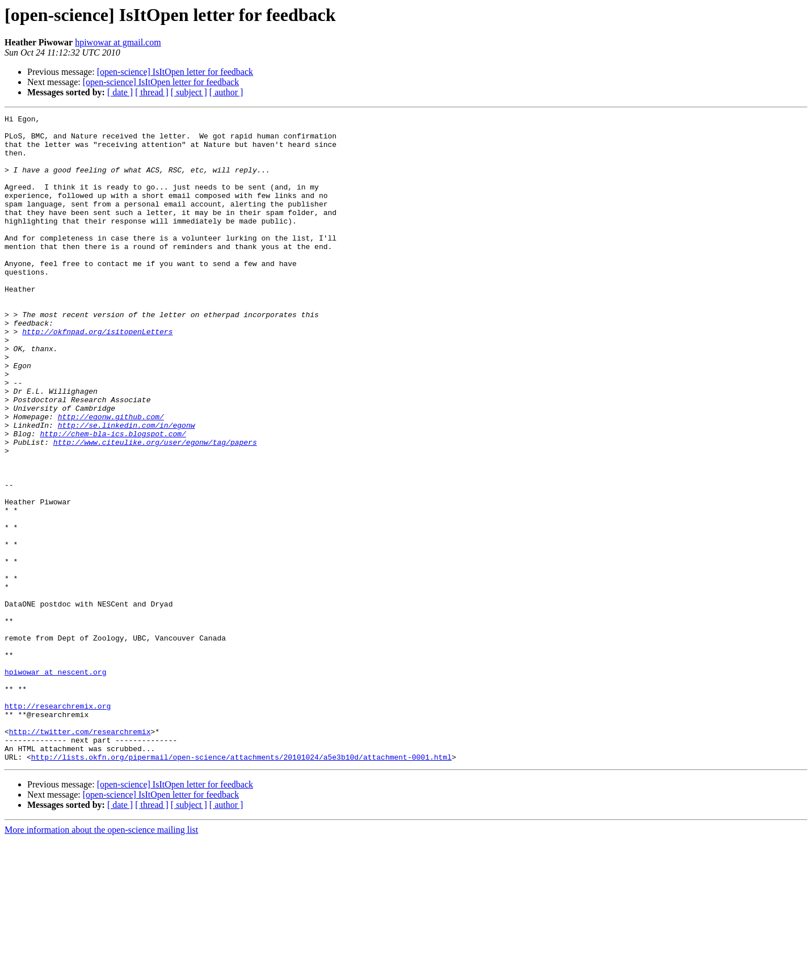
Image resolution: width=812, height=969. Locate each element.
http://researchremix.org (58, 825)
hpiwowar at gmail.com (118, 42)
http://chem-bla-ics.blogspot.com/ (113, 498)
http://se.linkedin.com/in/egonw (126, 488)
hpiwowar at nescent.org (55, 784)
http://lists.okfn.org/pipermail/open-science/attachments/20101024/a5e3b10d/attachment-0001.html (241, 886)
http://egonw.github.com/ (111, 478)
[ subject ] (189, 92)
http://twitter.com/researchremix (80, 855)
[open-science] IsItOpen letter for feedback (175, 72)
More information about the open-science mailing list (101, 959)
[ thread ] (152, 92)
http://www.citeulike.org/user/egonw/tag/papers (155, 508)
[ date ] (120, 92)
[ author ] (226, 92)
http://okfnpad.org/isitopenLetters (97, 375)
